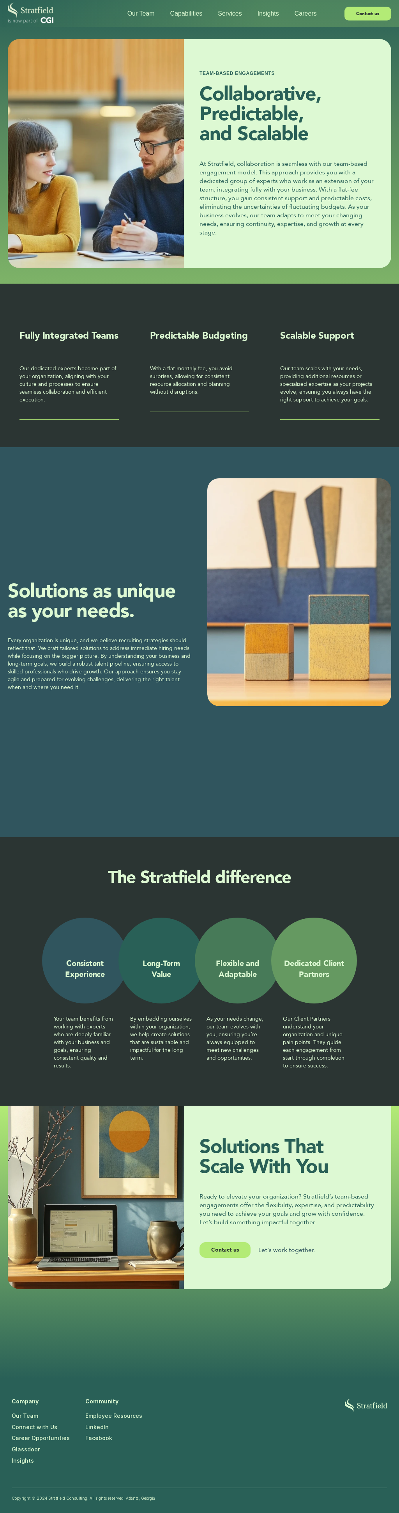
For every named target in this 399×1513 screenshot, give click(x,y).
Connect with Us (34, 1427)
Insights (23, 1460)
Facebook (98, 1438)
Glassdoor (26, 1449)
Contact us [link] (225, 1250)
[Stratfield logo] (366, 1405)
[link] (225, 1250)
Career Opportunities (41, 1438)
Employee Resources (113, 1415)
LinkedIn (97, 1427)
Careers (306, 13)
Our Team (25, 1415)
